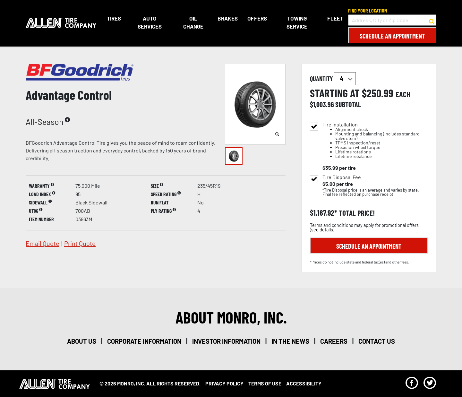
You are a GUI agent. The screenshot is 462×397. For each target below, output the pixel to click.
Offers (257, 18)
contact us (376, 341)
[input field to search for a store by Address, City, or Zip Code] (392, 20)
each (403, 94)
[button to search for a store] (431, 20)
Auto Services (150, 22)
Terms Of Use (264, 383)
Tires (114, 18)
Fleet (335, 18)
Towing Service (297, 22)
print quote (80, 243)
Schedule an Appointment (392, 36)
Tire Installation (375, 140)
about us (81, 341)
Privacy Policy (224, 383)
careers (333, 341)
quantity (333, 78)
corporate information (144, 341)
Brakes (228, 18)
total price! (356, 213)
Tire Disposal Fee (341, 177)
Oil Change (193, 22)
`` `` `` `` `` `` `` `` (345, 78)
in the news (290, 341)
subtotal (348, 104)
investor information (226, 341)
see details (322, 229)
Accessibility (303, 383)
